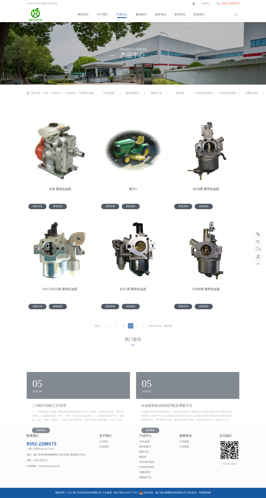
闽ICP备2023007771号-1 (126, 492)
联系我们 (206, 3)
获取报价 (58, 228)
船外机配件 (132, 93)
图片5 (133, 210)
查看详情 (37, 228)
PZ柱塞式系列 (204, 93)
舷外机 (180, 93)
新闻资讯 (185, 435)
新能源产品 (145, 477)
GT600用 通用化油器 (206, 310)
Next (242, 93)
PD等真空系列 (227, 93)
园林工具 (156, 93)
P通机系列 (251, 93)
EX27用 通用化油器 (133, 310)
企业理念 (104, 446)
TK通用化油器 (86, 93)
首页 (97, 334)
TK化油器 (70, 93)
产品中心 (56, 93)
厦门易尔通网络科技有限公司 (170, 492)
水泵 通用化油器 (60, 210)
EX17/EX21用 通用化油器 (60, 310)
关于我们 (105, 435)
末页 (151, 334)
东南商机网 (205, 492)
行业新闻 (184, 446)
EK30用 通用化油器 (206, 210)
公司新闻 (184, 441)
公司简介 (104, 441)
